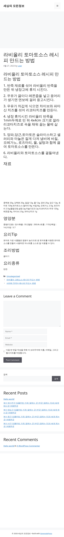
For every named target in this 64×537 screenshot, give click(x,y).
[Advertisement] (32, 29)
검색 (5, 374)
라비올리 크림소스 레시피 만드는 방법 (23, 279)
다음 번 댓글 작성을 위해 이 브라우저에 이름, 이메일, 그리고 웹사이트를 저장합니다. (32, 351)
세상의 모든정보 (13, 6)
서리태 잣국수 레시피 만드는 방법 (21, 283)
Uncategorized (13, 276)
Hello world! (8, 399)
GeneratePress (46, 533)
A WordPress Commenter (28, 446)
